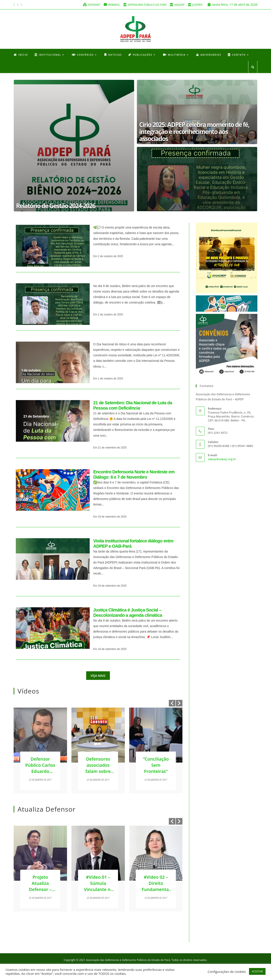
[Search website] (253, 68)
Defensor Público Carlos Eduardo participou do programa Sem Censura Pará (40, 774)
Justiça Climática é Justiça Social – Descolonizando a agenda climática (127, 613)
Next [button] (179, 703)
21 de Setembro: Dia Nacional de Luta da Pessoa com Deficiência (132, 406)
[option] (40, 751)
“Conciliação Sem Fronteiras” (156, 765)
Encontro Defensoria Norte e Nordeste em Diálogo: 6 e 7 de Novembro (134, 475)
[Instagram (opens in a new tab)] (18, 4)
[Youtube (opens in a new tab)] (22, 4)
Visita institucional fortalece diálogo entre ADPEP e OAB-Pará (133, 544)
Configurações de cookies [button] (226, 972)
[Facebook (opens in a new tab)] (15, 4)
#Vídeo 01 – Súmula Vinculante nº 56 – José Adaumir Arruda (98, 893)
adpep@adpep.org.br (222, 460)
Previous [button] (172, 703)
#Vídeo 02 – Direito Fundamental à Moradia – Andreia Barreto (156, 893)
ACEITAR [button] (257, 971)
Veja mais (98, 676)
